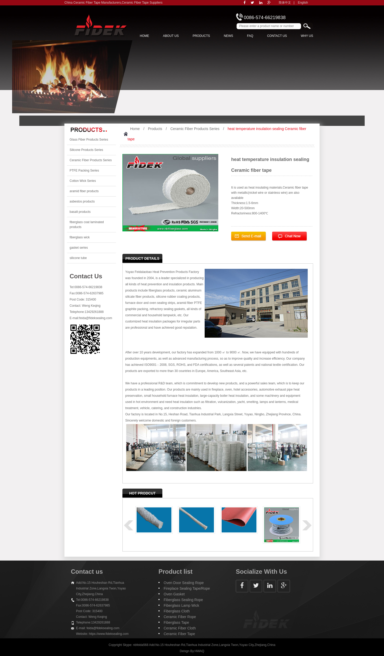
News (228, 36)
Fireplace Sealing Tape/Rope (187, 588)
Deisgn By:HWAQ (192, 651)
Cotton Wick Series (83, 181)
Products (201, 36)
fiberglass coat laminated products (87, 224)
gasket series (79, 247)
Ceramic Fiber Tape (179, 634)
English (303, 2)
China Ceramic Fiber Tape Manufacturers (92, 2)
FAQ (250, 36)
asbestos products (82, 201)
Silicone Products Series (86, 150)
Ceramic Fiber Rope (180, 617)
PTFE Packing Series (84, 170)
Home (144, 36)
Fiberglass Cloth (177, 611)
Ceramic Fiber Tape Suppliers (142, 2)
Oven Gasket (174, 594)
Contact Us (277, 36)
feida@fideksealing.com (95, 318)
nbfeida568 (140, 645)
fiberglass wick (80, 237)
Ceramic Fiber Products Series (91, 160)
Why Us (307, 36)
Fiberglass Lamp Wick (181, 605)
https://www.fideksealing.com (109, 634)
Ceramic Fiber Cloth (180, 628)
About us (171, 36)
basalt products (80, 212)
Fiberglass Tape (176, 622)
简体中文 (285, 2)
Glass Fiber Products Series (89, 139)
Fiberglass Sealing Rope (183, 600)
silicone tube (78, 258)
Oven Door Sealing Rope (184, 583)
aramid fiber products (84, 191)
